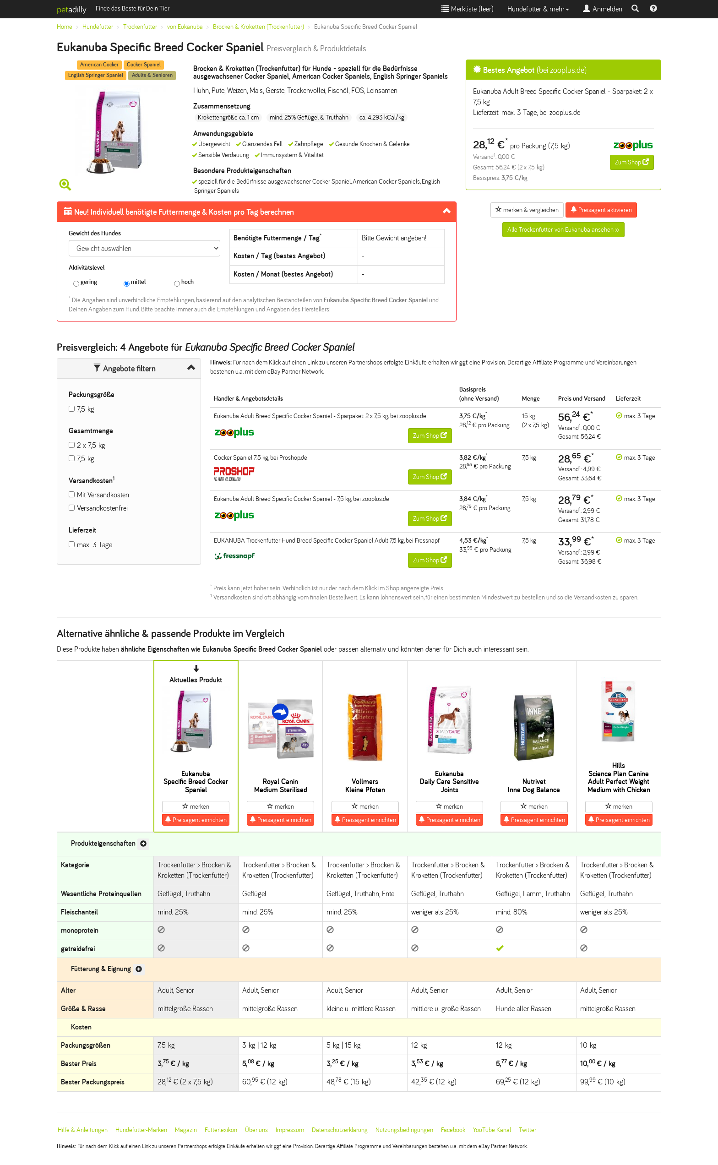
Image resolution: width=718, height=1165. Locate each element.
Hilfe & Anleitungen (83, 1130)
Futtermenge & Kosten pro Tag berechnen (179, 212)
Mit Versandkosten (103, 495)
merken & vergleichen (527, 209)
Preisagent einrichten (196, 819)
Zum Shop (632, 162)
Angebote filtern (124, 368)
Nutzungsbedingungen (404, 1130)
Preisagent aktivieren (601, 209)
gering (85, 282)
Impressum (290, 1130)
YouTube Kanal (492, 1130)
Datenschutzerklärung (340, 1130)
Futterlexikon (221, 1130)
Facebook (453, 1130)
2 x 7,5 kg (91, 445)
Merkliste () (467, 9)
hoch (184, 282)
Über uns (256, 1130)
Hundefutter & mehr (538, 9)
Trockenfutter (140, 26)
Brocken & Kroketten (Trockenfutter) (258, 26)
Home (64, 26)
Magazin (186, 1130)
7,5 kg (85, 409)
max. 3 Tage (94, 545)
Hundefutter (97, 26)
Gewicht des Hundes (95, 233)
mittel (135, 282)
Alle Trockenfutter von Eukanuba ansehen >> (563, 229)
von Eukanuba (185, 26)
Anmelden (602, 9)
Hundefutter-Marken (141, 1130)
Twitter (527, 1130)
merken (195, 806)
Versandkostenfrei (102, 508)
